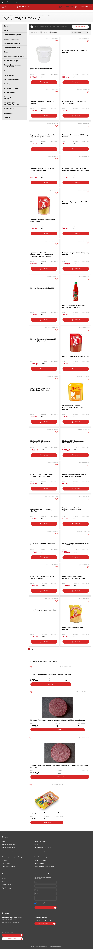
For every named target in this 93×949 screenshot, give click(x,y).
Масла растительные (12, 48)
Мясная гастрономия (11, 39)
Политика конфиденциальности (56, 946)
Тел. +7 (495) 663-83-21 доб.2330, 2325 (10, 926)
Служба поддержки (7, 888)
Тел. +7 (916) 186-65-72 (7, 928)
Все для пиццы (9, 92)
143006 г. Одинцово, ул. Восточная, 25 (42, 920)
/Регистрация (81, 26)
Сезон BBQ (7, 26)
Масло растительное (40, 841)
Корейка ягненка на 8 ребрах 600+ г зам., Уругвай (50, 674)
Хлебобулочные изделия (13, 84)
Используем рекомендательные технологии (39, 946)
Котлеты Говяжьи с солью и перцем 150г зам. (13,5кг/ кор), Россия (57, 720)
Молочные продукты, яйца (14, 56)
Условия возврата (7, 884)
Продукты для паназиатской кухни (11, 103)
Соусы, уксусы (9, 75)
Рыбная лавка (9, 109)
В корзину (44, 82)
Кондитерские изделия (12, 79)
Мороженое (8, 113)
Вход (76, 26)
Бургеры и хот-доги (11, 88)
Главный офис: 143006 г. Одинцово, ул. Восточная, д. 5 (10, 923)
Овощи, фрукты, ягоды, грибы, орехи (12, 66)
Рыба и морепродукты (12, 43)
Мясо (6, 30)
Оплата (4, 881)
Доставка (5, 878)
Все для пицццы (39, 863)
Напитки (7, 117)
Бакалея (7, 71)
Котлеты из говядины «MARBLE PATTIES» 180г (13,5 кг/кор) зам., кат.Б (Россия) (59, 766)
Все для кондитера (11, 61)
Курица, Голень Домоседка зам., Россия (46, 813)
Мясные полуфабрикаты (13, 35)
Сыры (6, 52)
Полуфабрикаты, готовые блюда (13, 97)
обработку (44, 902)
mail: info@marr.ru (6, 930)
